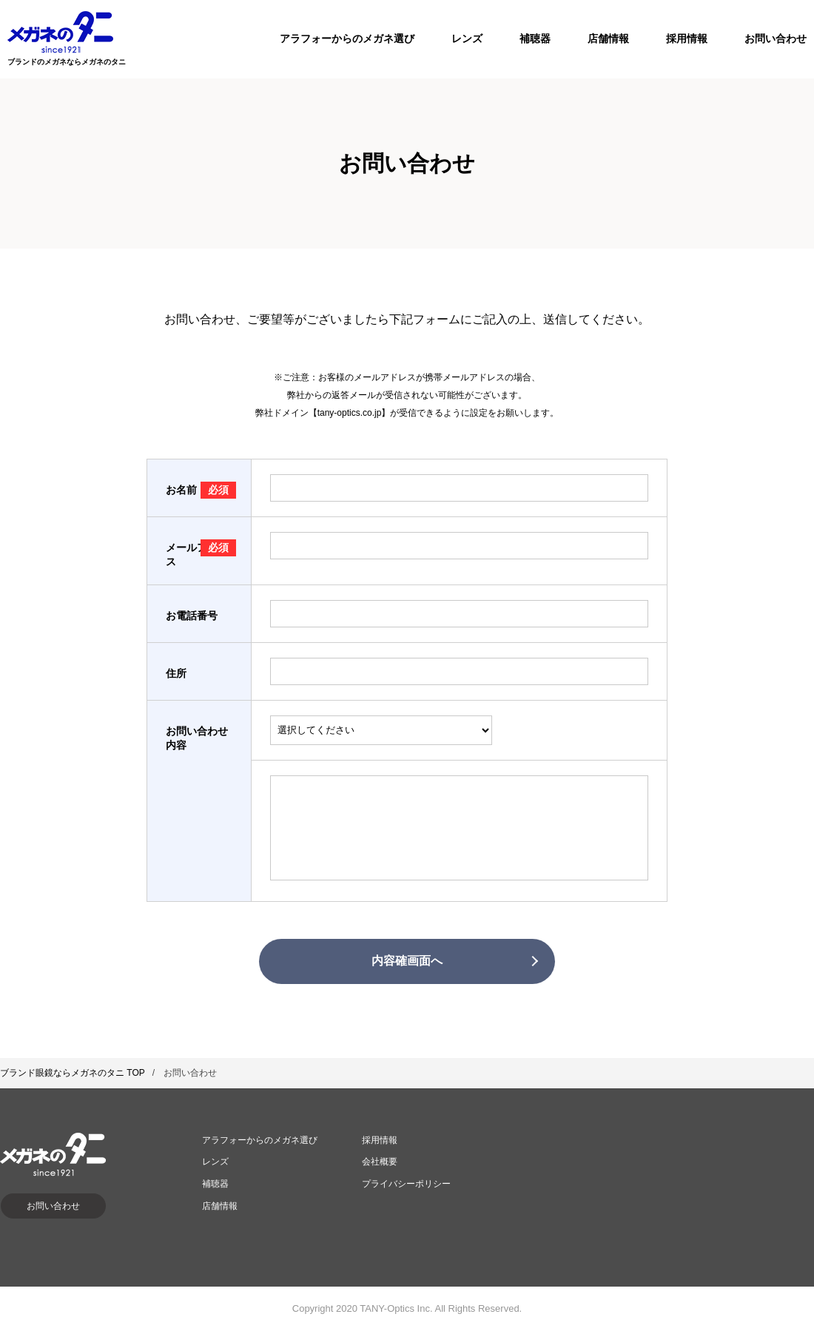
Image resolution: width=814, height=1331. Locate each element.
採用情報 (686, 38)
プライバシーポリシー (406, 1184)
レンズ (466, 38)
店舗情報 (608, 38)
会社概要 (379, 1161)
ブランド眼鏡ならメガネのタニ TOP (72, 1073)
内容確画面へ (407, 960)
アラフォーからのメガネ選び (347, 38)
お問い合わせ (775, 38)
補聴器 (535, 38)
